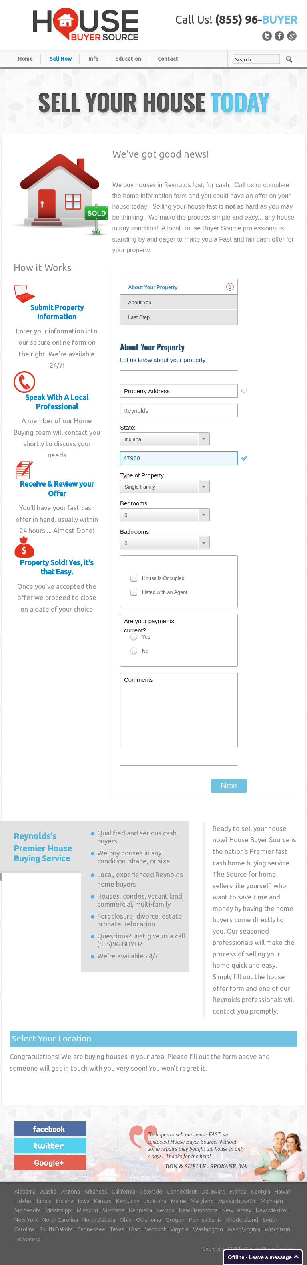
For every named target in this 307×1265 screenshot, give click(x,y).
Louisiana (155, 1201)
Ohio (126, 1220)
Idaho (24, 1201)
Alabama (25, 1191)
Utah (134, 1229)
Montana (113, 1210)
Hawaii (283, 1191)
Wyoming (29, 1239)
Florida (238, 1191)
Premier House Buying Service (43, 847)
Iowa (84, 1201)
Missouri (87, 1210)
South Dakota (56, 1229)
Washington (208, 1229)
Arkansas (95, 1191)
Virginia (179, 1229)
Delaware (213, 1191)
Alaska (48, 1191)
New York (26, 1220)
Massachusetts (237, 1201)
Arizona (70, 1191)
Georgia (260, 1191)
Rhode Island (242, 1220)
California (123, 1191)
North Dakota (98, 1220)
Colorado (151, 1191)
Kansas (103, 1201)
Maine (178, 1201)
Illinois (44, 1201)
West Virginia (243, 1229)
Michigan (272, 1201)
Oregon (175, 1220)
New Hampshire (198, 1210)
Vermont (155, 1229)
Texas (117, 1229)
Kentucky (127, 1201)
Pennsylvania (205, 1220)
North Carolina (60, 1220)
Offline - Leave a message (260, 1257)
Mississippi (58, 1210)
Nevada (165, 1210)
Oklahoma (148, 1220)
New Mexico (271, 1210)
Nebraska (140, 1210)
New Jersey (236, 1210)
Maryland (202, 1201)
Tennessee (91, 1229)
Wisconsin (277, 1229)
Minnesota (27, 1210)
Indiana (65, 1201)
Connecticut (182, 1191)
